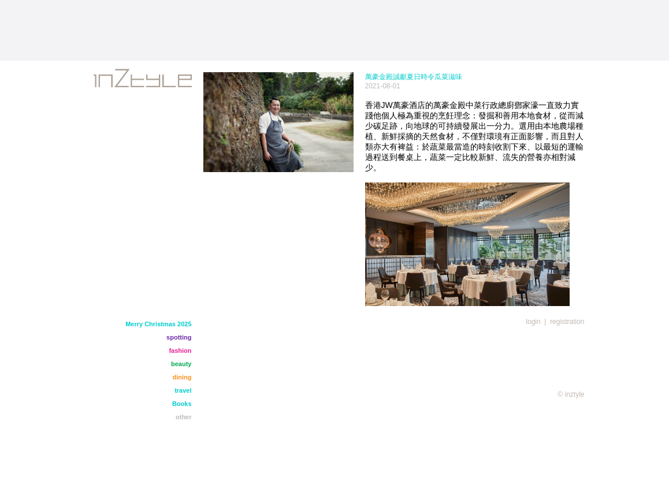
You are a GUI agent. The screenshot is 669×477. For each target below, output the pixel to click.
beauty (181, 363)
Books (182, 403)
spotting (178, 337)
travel (182, 390)
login (533, 322)
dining (182, 377)
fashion (180, 350)
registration (567, 322)
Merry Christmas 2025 (158, 324)
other (184, 416)
